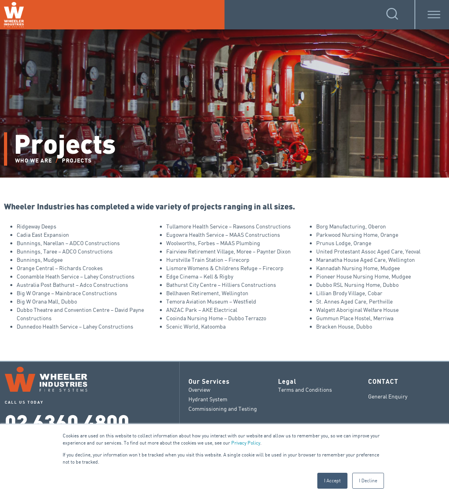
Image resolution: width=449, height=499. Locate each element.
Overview (199, 389)
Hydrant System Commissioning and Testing (222, 404)
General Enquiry (387, 396)
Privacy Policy (245, 443)
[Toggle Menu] (434, 14)
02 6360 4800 (67, 421)
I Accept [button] (332, 481)
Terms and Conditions (305, 389)
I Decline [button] (368, 481)
